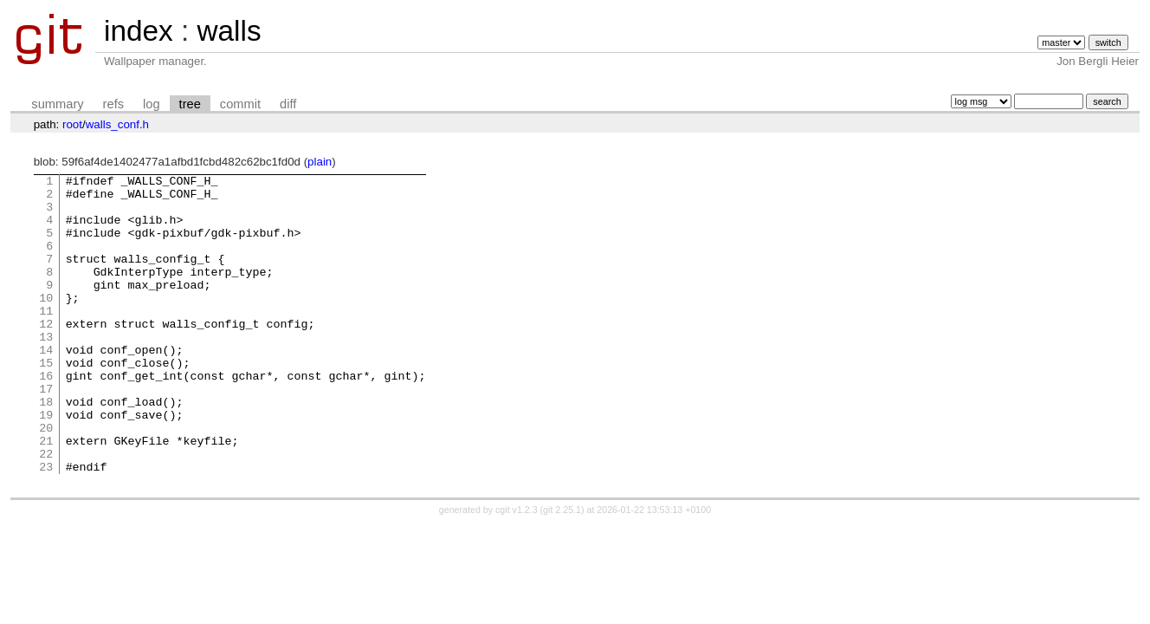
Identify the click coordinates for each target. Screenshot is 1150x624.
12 (46, 354)
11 (46, 339)
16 (46, 417)
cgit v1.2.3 (516, 569)
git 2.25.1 (562, 569)
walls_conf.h (117, 124)
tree (190, 104)
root (72, 124)
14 (46, 385)
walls (229, 31)
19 (46, 463)
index (138, 31)
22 (46, 510)
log (151, 104)
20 (46, 479)
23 (46, 526)
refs (113, 104)
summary (57, 104)
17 (46, 432)
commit (240, 104)
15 (46, 401)
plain (319, 161)
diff (288, 104)
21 (46, 495)
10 (46, 323)
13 (46, 370)
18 (46, 448)
